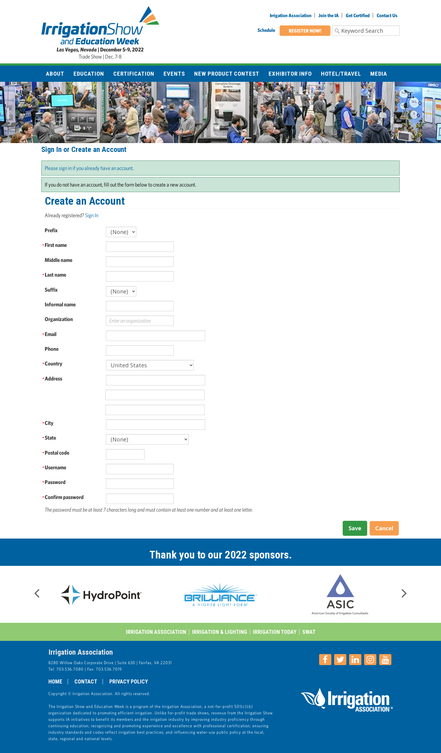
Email (50, 334)
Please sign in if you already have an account (89, 168)
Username (55, 467)
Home (55, 681)
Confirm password (64, 497)
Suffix (51, 289)
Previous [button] (37, 591)
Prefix (51, 230)
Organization (59, 319)
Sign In (91, 215)
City (49, 423)
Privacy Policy (128, 681)
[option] (101, 594)
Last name (55, 274)
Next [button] (404, 591)
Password (55, 482)
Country (53, 363)
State (50, 437)
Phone (51, 349)
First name (56, 245)
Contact (85, 681)
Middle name (58, 260)
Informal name (60, 304)
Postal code (57, 452)
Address (53, 378)
